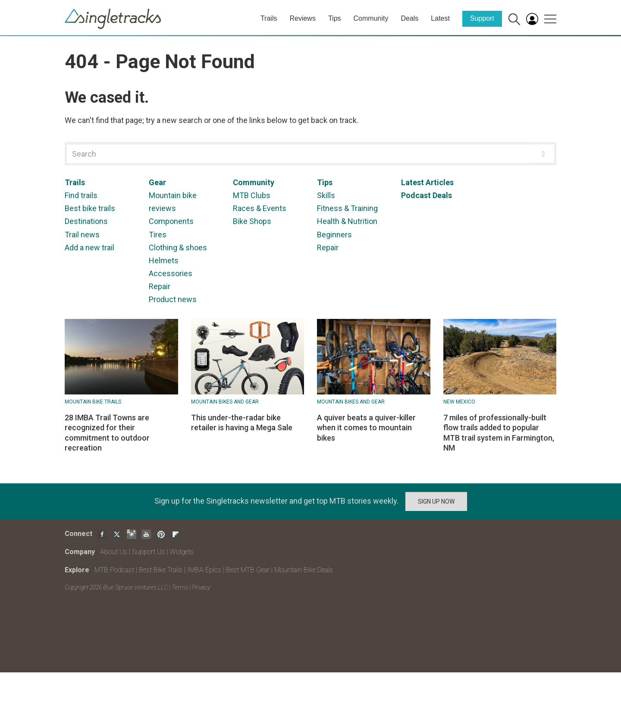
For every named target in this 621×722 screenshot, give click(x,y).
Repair (159, 286)
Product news (173, 299)
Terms (180, 587)
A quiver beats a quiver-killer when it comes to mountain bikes (366, 427)
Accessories (170, 273)
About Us (113, 552)
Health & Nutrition (347, 221)
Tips (334, 18)
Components (171, 221)
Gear (157, 182)
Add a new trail (89, 247)
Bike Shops (252, 221)
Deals (409, 18)
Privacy (201, 587)
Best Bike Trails (160, 570)
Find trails (81, 195)
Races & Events (259, 208)
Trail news (82, 234)
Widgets (181, 552)
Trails (268, 18)
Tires (157, 234)
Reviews (302, 18)
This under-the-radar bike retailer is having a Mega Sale (241, 422)
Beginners (334, 234)
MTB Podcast (114, 570)
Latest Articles (427, 182)
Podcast (416, 195)
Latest (440, 18)
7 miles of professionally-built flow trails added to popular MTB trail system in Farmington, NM (498, 432)
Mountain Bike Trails (93, 402)
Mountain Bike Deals (303, 570)
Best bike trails (90, 208)
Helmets (164, 260)
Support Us (148, 552)
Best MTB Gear (248, 570)
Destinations (86, 221)
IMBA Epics (204, 570)
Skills (326, 195)
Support (482, 18)
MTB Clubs (251, 195)
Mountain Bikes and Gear (225, 402)
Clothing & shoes (178, 247)
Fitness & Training (347, 208)
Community (371, 18)
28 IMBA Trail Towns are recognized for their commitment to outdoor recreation (107, 432)
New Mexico (459, 402)
